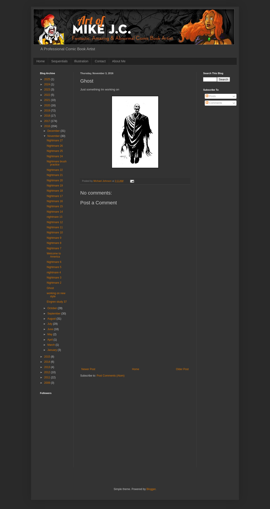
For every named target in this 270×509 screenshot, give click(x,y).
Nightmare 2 (54, 282)
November (54, 136)
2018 (47, 115)
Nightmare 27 (55, 140)
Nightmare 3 (54, 277)
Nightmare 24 (55, 156)
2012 (47, 372)
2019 (47, 110)
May (50, 334)
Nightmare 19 (55, 185)
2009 (47, 382)
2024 (47, 84)
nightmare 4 (54, 272)
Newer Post (88, 369)
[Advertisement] (135, 334)
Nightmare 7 (54, 248)
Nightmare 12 (55, 222)
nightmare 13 (54, 216)
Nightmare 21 (55, 175)
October (52, 308)
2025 (47, 79)
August (52, 318)
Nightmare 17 (55, 196)
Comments (214, 103)
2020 (47, 105)
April (50, 339)
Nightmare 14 (55, 211)
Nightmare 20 (55, 180)
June (50, 329)
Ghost (50, 288)
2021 (47, 100)
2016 (47, 126)
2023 (47, 89)
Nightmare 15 (55, 206)
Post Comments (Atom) (110, 375)
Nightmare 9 (54, 237)
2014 (47, 361)
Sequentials (59, 61)
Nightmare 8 (54, 243)
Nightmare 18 (55, 190)
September (54, 313)
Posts (211, 96)
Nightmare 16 (55, 201)
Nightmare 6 (54, 262)
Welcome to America (54, 255)
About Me (119, 61)
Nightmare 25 (55, 151)
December (54, 130)
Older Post (182, 369)
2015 (47, 356)
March (51, 344)
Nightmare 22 (55, 170)
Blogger (151, 489)
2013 (47, 367)
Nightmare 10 (55, 232)
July (50, 323)
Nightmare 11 (55, 227)
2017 (47, 121)
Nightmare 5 (54, 267)
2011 (47, 377)
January (52, 350)
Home (40, 61)
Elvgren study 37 (57, 301)
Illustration (81, 61)
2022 (47, 94)
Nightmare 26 (55, 145)
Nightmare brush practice (57, 163)
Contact (100, 61)
